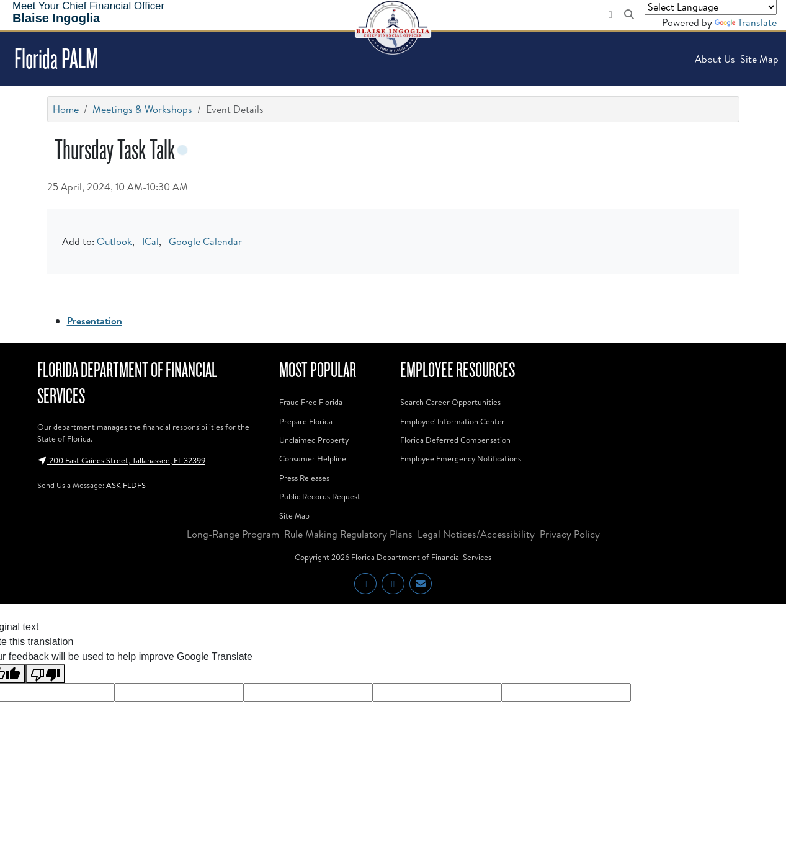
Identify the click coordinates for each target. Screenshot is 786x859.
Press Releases (304, 477)
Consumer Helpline (312, 458)
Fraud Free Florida (310, 401)
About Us (715, 59)
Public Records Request (319, 496)
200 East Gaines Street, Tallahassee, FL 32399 (121, 460)
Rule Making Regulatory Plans (348, 534)
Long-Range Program (233, 534)
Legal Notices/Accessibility (476, 534)
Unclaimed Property (314, 439)
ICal (150, 241)
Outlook (114, 241)
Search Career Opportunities (450, 401)
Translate (746, 22)
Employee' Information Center (452, 421)
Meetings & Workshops (142, 109)
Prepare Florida (306, 421)
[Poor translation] (45, 673)
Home (66, 109)
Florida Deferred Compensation (455, 439)
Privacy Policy (570, 534)
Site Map (759, 59)
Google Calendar (205, 241)
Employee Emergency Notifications (460, 458)
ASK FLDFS (126, 485)
